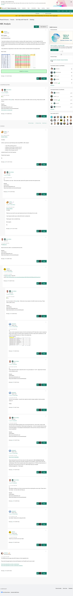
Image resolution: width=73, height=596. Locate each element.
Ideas (28, 8)
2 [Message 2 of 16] (4, 570)
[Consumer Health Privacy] (15, 592)
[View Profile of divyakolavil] (14, 323)
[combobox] (58, 13)
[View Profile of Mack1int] (5, 31)
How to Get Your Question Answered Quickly (59, 59)
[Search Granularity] (39, 13)
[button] (36, 26)
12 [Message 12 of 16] (12, 500)
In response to (4, 92)
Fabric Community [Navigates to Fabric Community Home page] (12, 8)
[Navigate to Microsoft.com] (3, 8)
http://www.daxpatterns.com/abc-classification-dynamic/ (12, 565)
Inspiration (24, 8)
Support (48, 8)
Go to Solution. (25, 71)
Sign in (63, 10)
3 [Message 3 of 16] (4, 258)
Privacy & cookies (58, 588)
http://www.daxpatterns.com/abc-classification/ (10, 564)
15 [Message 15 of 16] (7, 191)
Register (58, 10)
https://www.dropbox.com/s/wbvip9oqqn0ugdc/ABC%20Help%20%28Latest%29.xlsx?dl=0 (23, 277)
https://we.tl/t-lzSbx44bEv (14, 457)
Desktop (32, 19)
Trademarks (70, 588)
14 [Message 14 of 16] (4, 161)
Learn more (55, 15)
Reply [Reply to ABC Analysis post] (44, 78)
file (11, 99)
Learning (43, 8)
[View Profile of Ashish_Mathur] (8, 89)
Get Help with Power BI (22, 19)
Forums (19, 8)
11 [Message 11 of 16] (12, 469)
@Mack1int (4, 244)
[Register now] (54, 50)
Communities (33, 8)
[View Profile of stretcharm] (6, 552)
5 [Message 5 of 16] (4, 113)
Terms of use (65, 588)
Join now (2, 4)
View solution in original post (6, 110)
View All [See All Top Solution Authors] (52, 85)
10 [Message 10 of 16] (12, 440)
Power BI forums (4, 19)
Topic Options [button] (43, 26)
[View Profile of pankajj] (5, 131)
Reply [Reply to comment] (44, 116)
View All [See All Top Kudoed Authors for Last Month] (52, 109)
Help (66, 10)
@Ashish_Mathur (4, 136)
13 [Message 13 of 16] (12, 521)
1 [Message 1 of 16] (4, 75)
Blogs (39, 8)
